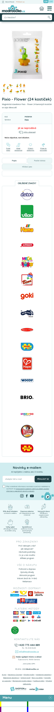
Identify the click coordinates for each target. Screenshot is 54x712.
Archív (4, 675)
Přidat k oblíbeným (30, 147)
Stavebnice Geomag (15, 675)
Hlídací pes (27, 167)
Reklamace (27, 581)
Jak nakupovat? (27, 549)
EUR (51, 1)
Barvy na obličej (37, 678)
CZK (45, 1)
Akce (14, 704)
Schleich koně (25, 678)
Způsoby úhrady (27, 572)
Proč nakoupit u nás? (27, 545)
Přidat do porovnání (43, 147)
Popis (14, 160)
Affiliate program (27, 558)
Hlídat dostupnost (18, 147)
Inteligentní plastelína (43, 675)
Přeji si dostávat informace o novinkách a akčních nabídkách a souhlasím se (28, 488)
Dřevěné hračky (29, 675)
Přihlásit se (20, 2)
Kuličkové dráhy (38, 681)
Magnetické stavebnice (11, 678)
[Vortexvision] (36, 689)
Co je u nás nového (27, 555)
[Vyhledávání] (27, 17)
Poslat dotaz (8, 147)
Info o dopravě (26, 132)
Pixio (27, 120)
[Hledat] (49, 17)
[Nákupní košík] (41, 8)
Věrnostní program (27, 575)
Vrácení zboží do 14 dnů (27, 578)
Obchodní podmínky (27, 552)
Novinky (41, 704)
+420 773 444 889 (29, 645)
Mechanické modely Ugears (22, 681)
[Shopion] (18, 689)
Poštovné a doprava (27, 569)
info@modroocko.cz (29, 651)
